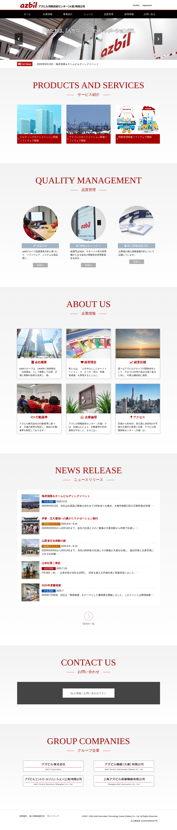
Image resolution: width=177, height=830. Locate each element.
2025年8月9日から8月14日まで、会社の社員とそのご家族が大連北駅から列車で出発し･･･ (90, 528)
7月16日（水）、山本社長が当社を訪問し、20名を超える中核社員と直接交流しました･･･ (90, 572)
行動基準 (41, 417)
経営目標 (140, 362)
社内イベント (51, 524)
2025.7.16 (61, 568)
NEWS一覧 (89, 624)
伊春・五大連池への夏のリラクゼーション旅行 (70, 518)
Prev (19, 39)
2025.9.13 (61, 501)
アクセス (139, 417)
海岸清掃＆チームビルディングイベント (66, 496)
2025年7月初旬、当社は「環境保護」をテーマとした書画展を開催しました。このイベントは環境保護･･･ (98, 595)
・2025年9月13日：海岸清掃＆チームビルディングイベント (67, 64)
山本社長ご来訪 (51, 563)
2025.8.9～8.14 (69, 524)
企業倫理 (91, 417)
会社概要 (41, 362)
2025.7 (60, 590)
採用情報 (129, 14)
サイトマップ (53, 816)
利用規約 (23, 816)
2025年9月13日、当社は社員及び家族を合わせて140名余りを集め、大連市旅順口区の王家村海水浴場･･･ (98, 506)
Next (158, 39)
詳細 (40, 265)
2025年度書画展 (51, 585)
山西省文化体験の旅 (54, 540)
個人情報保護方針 (37, 816)
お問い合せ (149, 14)
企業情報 (47, 14)
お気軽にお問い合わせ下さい (88, 693)
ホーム (27, 14)
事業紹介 (68, 14)
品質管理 (108, 14)
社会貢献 (48, 501)
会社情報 (48, 568)
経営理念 (90, 362)
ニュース (88, 14)
